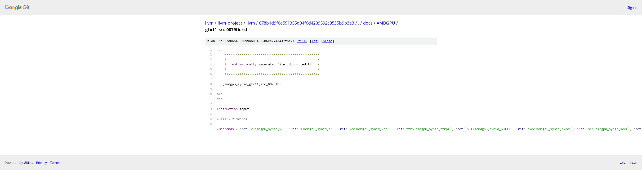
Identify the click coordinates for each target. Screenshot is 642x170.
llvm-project (230, 23)
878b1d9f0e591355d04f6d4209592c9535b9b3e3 (306, 23)
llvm (209, 23)
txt (622, 162)
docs (368, 23)
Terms (55, 162)
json (633, 162)
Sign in (632, 7)
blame (327, 41)
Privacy (41, 162)
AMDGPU (386, 23)
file (302, 41)
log (314, 41)
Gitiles (28, 162)
